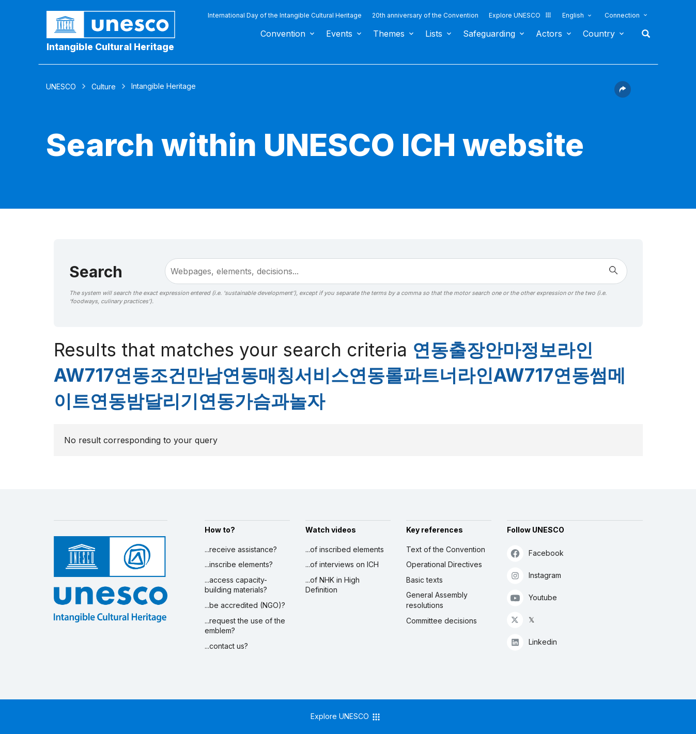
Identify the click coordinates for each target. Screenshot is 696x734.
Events (339, 33)
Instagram (534, 575)
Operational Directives (444, 564)
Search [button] (643, 33)
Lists (433, 33)
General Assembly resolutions (437, 600)
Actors (549, 33)
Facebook (535, 553)
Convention (282, 33)
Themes (389, 33)
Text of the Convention (445, 549)
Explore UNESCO (520, 15)
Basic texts (424, 579)
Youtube (532, 597)
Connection (622, 15)
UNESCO (61, 86)
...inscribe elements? (239, 564)
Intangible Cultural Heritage (110, 46)
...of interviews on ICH (342, 564)
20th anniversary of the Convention (425, 15)
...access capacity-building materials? (236, 585)
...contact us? (226, 646)
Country (599, 33)
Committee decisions (441, 620)
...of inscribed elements (344, 549)
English (573, 15)
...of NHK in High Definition (332, 585)
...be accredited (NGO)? (245, 605)
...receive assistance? (241, 549)
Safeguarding (489, 33)
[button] (622, 94)
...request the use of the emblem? (245, 625)
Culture (103, 86)
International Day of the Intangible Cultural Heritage (285, 15)
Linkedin (532, 642)
